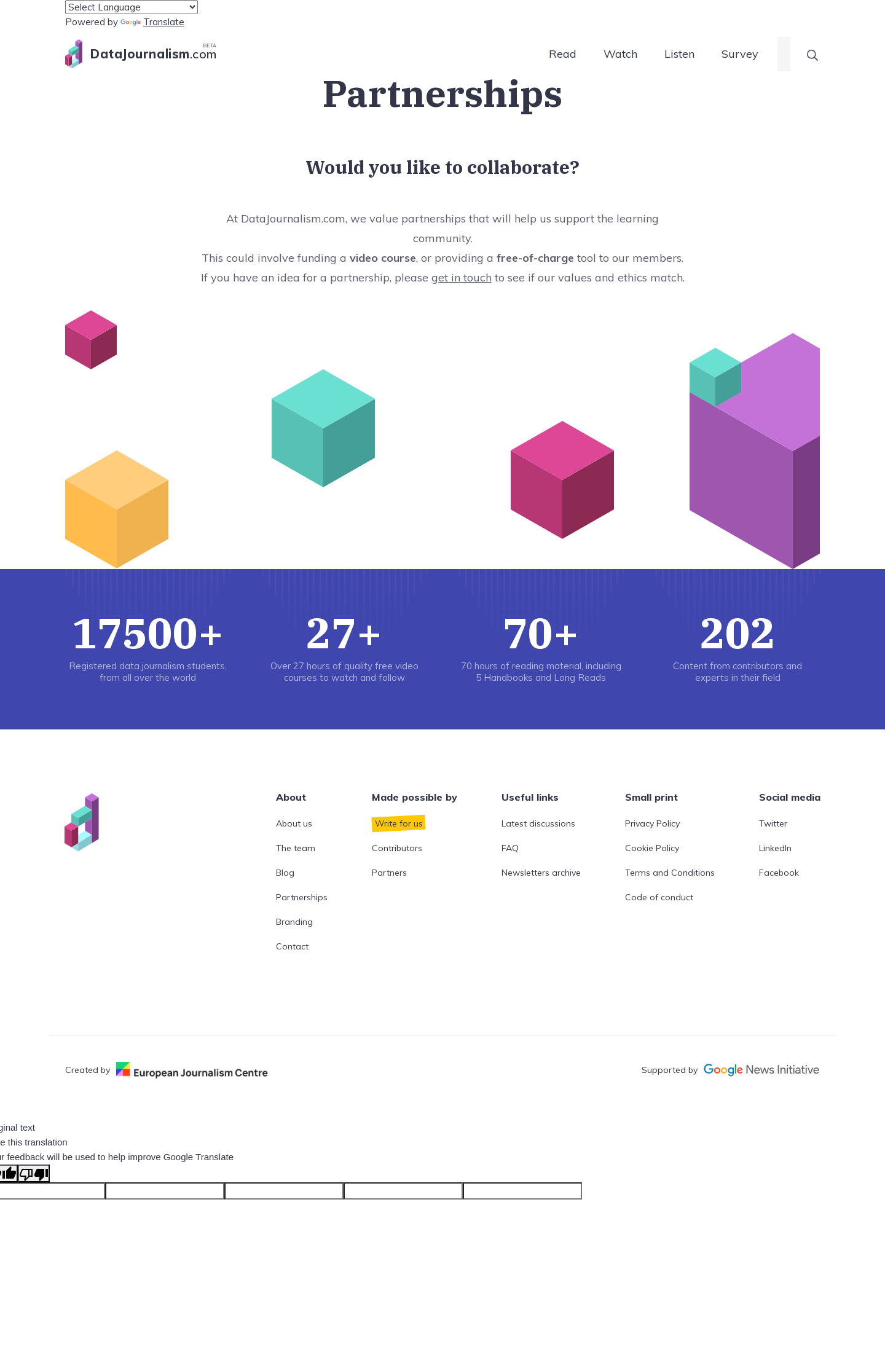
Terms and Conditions (670, 872)
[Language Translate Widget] (131, 7)
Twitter (773, 823)
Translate (152, 22)
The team (295, 848)
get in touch (461, 277)
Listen (679, 54)
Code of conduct (659, 897)
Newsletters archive (541, 872)
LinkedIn (775, 848)
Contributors (397, 848)
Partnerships (302, 897)
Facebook (779, 872)
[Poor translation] (34, 1173)
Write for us (399, 823)
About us (294, 823)
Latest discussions (538, 823)
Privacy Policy (652, 823)
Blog (285, 872)
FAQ (510, 848)
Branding (294, 921)
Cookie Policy (652, 848)
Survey (740, 54)
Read (562, 54)
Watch (620, 54)
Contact (292, 946)
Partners (389, 872)
